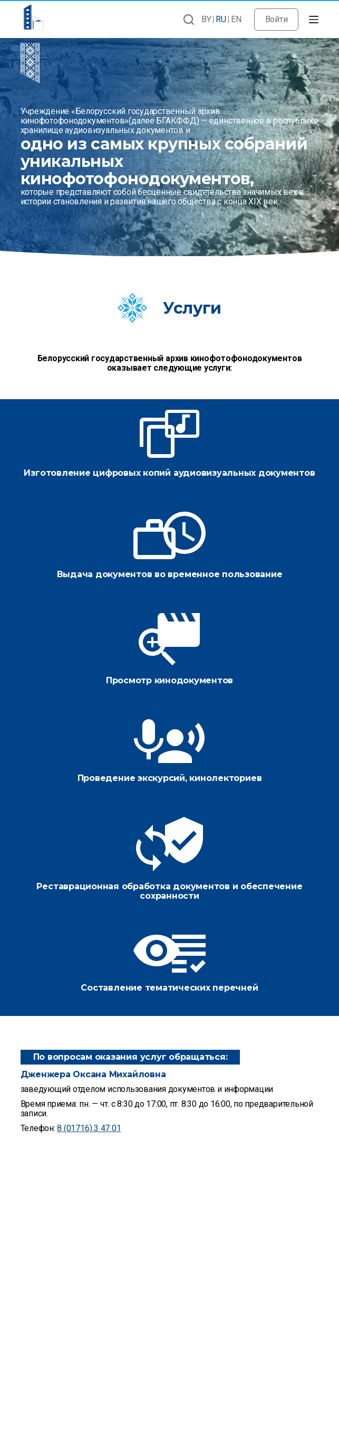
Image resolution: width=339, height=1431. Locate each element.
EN (236, 19)
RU (221, 19)
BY (206, 19)
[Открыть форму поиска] (188, 19)
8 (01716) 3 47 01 (89, 1128)
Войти (276, 19)
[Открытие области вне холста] (313, 19)
